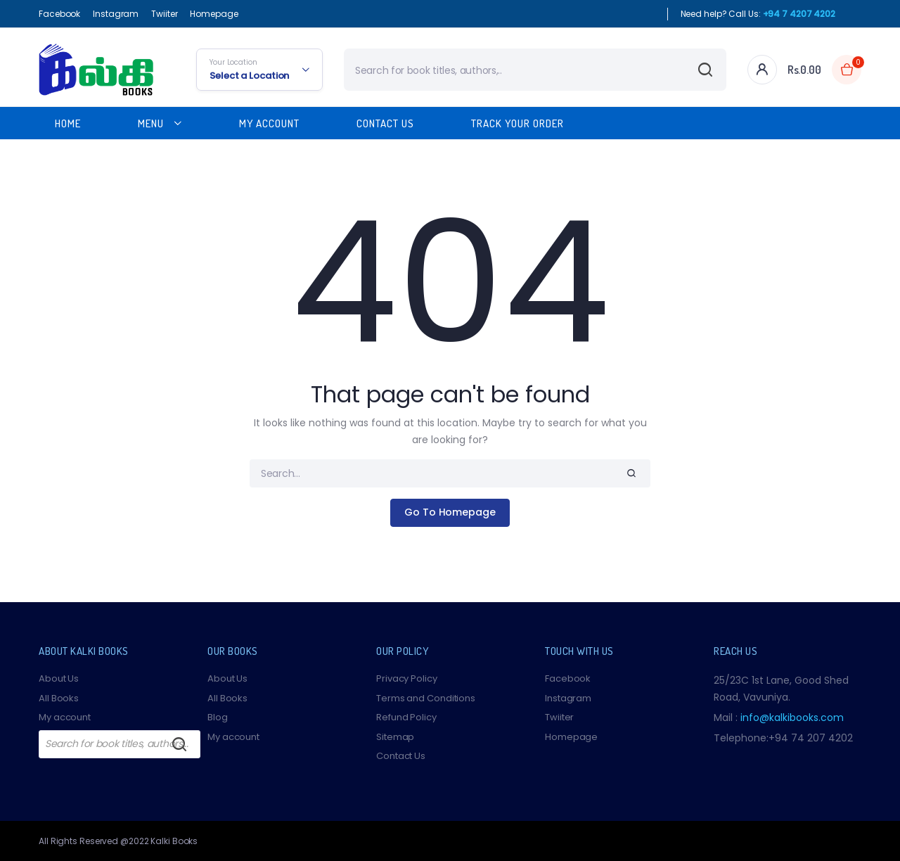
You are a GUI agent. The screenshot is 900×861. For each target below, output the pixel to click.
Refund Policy (406, 717)
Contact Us (385, 123)
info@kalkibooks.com (792, 717)
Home (68, 123)
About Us (59, 678)
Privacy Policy (406, 678)
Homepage (214, 14)
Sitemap (395, 737)
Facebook (59, 14)
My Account (269, 123)
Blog (217, 717)
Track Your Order (517, 123)
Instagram (116, 14)
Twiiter (164, 14)
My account (65, 717)
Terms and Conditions (425, 698)
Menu (151, 123)
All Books (59, 698)
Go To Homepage (450, 512)
